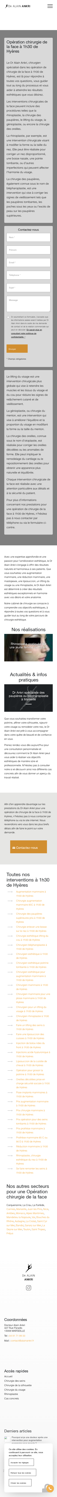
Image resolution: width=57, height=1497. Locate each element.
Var (33, 1217)
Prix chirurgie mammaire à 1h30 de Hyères (30, 1112)
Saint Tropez (38, 1229)
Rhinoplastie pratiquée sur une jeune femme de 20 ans (29, 646)
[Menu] (48, 6)
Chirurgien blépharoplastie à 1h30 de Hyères (31, 947)
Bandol (20, 1225)
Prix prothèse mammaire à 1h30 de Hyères (30, 1131)
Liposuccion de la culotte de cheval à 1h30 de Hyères (31, 1063)
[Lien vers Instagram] (28, 1294)
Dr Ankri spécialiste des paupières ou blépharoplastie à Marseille (28, 696)
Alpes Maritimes (35, 1213)
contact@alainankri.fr (22, 1349)
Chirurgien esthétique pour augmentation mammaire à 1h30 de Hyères (31, 976)
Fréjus (10, 1233)
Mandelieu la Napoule (19, 1217)
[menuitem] (48, 6)
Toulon (26, 1229)
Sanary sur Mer (33, 1225)
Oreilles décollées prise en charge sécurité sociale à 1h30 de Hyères (33, 1084)
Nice (45, 1209)
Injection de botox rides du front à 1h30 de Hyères (30, 1045)
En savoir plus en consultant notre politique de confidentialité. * (26, 333)
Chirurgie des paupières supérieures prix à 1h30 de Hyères (30, 918)
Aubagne (20, 1221)
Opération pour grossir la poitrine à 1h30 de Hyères (30, 1072)
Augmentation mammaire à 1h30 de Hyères (31, 894)
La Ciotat (31, 1221)
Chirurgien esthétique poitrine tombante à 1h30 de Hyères (32, 965)
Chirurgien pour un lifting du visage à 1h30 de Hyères (31, 1009)
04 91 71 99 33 (17, 1344)
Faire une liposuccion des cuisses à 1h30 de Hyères (30, 1036)
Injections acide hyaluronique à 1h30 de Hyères (33, 1054)
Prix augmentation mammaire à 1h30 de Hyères (32, 1104)
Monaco (20, 1213)
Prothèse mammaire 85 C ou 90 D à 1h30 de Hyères (31, 1140)
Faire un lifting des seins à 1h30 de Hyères (30, 1027)
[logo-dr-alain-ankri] (23, 6)
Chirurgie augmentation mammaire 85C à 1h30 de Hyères (30, 905)
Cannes (11, 1209)
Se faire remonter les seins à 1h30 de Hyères (31, 1171)
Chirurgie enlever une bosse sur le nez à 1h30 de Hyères (31, 929)
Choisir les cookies (18, 1483)
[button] (50, 1488)
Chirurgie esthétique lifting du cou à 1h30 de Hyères (32, 938)
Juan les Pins (35, 1209)
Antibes (11, 1213)
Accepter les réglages (20, 1462)
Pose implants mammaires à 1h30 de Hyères (31, 1095)
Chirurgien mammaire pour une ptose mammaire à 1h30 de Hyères (33, 998)
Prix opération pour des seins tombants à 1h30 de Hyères (32, 1122)
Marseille (21, 1209)
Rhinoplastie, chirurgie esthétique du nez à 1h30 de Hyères (31, 1160)
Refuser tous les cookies (21, 1473)
